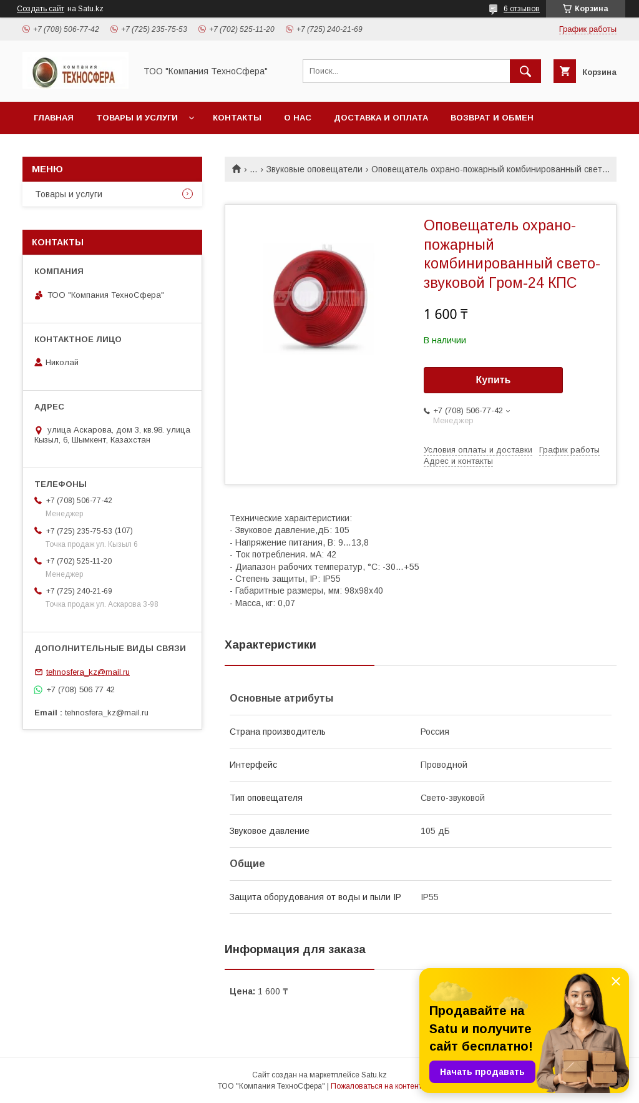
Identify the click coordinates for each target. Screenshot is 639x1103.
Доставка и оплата (381, 117)
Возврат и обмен (492, 117)
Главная (54, 117)
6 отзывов (522, 8)
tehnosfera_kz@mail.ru (88, 672)
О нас (297, 117)
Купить (493, 380)
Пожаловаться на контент (376, 1086)
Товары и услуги (137, 117)
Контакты (237, 117)
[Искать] (525, 71)
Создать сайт (40, 8)
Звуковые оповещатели (314, 169)
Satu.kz (374, 1075)
